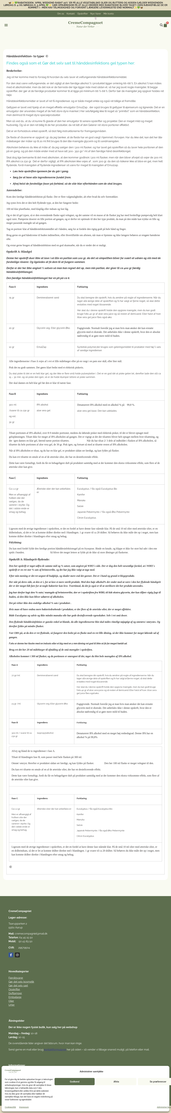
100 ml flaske (120, 763)
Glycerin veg (43, 328)
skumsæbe (69, 245)
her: (131, 63)
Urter (12, 1004)
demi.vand (135, 313)
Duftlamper (15, 993)
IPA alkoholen (23, 450)
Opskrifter (14, 989)
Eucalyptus (83, 488)
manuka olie (60, 615)
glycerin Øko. (63, 328)
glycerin (125, 592)
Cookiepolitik (10, 1107)
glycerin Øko (61, 703)
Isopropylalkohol (45, 733)
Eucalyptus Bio (109, 488)
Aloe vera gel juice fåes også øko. (95, 317)
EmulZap (82, 107)
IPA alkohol (96, 404)
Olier (11, 1001)
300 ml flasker (83, 147)
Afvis (116, 1081)
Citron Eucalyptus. (86, 517)
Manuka (81, 500)
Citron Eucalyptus (85, 836)
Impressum (24, 1107)
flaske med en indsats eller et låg (45, 643)
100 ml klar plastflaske (18, 209)
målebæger (13, 141)
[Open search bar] (161, 25)
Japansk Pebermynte (88, 512)
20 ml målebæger (36, 649)
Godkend (74, 1081)
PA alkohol (43, 404)
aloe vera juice (105, 313)
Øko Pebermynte (120, 512)
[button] (6, 25)
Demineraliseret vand (48, 297)
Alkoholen (14, 656)
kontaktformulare (54, 1049)
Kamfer (81, 494)
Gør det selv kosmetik (21, 981)
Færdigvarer (16, 977)
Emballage (15, 997)
